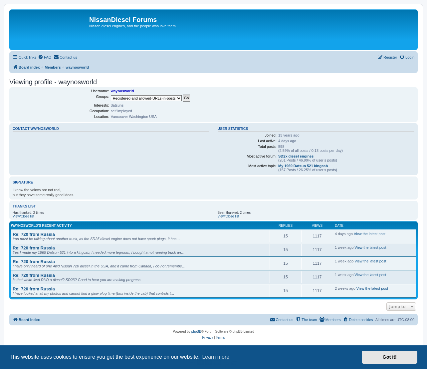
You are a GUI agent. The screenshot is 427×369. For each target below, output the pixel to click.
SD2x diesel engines (296, 156)
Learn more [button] (215, 357)
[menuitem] (44, 57)
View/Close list (23, 216)
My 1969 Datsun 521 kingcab (303, 166)
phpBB (196, 331)
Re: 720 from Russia (34, 234)
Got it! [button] (390, 357)
